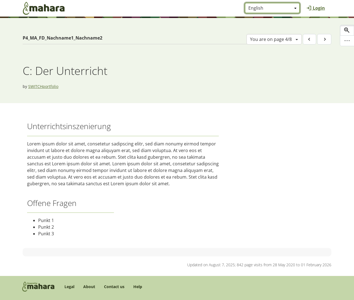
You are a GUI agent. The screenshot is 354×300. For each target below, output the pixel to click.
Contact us (114, 286)
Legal (69, 286)
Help (137, 286)
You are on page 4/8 (271, 39)
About (89, 286)
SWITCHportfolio (43, 86)
